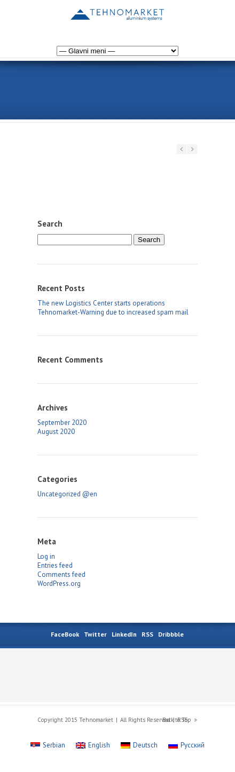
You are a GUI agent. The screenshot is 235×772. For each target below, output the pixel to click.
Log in (46, 556)
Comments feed (61, 574)
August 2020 (56, 431)
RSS (147, 634)
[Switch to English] (92, 745)
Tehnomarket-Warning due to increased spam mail (113, 312)
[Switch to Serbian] (188, 18)
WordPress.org (59, 583)
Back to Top (176, 719)
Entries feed (55, 565)
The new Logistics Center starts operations (101, 303)
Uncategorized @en (67, 493)
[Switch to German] (177, 18)
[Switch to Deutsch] (139, 745)
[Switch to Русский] (186, 745)
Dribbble (171, 634)
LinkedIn (124, 634)
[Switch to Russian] (166, 18)
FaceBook (65, 634)
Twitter (95, 634)
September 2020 (62, 422)
